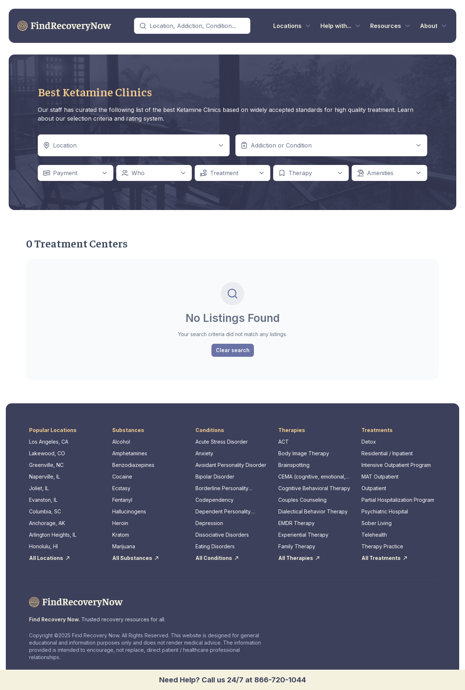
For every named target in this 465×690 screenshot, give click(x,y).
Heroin (120, 523)
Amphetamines (129, 453)
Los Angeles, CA (48, 442)
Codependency (214, 500)
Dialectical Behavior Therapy (313, 511)
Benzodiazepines (133, 465)
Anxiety (204, 453)
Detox (368, 442)
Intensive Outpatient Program (396, 465)
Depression (209, 523)
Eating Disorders (215, 546)
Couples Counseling (302, 500)
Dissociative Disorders (222, 535)
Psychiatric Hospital (384, 511)
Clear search (233, 350)
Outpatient (373, 488)
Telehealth (374, 535)
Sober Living (376, 523)
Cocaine (122, 476)
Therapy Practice (382, 546)
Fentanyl (122, 500)
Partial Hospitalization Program (397, 500)
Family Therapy (296, 546)
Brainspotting (294, 465)
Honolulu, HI (43, 546)
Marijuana (123, 546)
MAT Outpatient (380, 476)
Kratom (120, 535)
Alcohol (121, 442)
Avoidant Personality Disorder (230, 465)
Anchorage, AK (47, 523)
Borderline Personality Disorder (221, 488)
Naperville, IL (44, 476)
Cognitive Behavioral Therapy (314, 488)
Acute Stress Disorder (221, 442)
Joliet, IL (39, 488)
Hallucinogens (129, 511)
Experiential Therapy (303, 535)
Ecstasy (121, 488)
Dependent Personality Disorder (223, 511)
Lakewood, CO (47, 453)
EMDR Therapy (296, 523)
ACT (283, 442)
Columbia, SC (45, 511)
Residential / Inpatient (387, 453)
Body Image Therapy (303, 453)
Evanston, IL (43, 500)
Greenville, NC (46, 465)
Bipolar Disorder (214, 476)
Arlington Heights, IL (52, 535)
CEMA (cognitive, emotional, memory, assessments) (311, 476)
